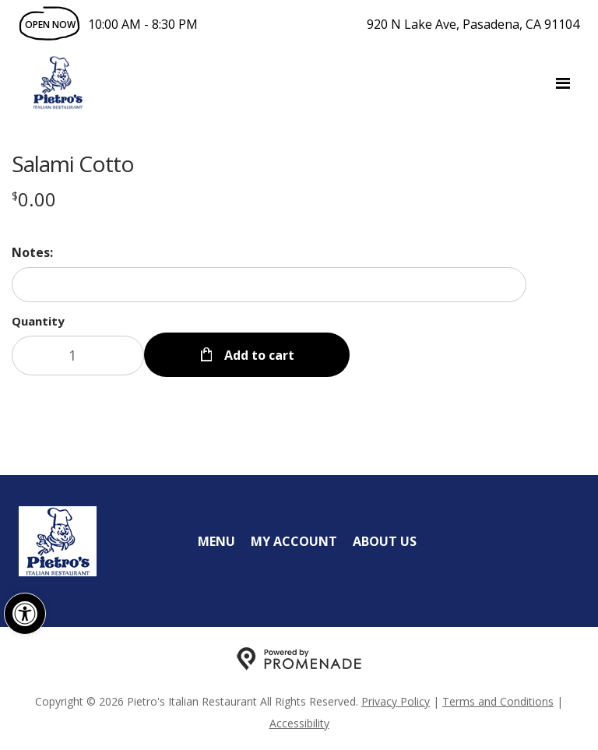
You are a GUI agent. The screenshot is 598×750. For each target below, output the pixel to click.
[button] (25, 614)
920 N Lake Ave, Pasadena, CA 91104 (473, 24)
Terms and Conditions (498, 701)
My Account (294, 541)
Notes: (32, 252)
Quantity (38, 321)
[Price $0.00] (34, 199)
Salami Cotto (73, 163)
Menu (216, 541)
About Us (385, 541)
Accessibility (299, 723)
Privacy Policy (395, 701)
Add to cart (257, 355)
